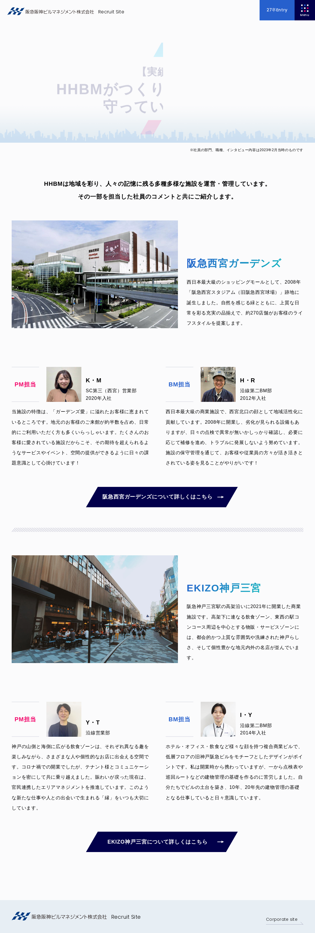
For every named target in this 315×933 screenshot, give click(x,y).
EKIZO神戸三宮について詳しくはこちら (157, 842)
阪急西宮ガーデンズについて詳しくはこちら (157, 497)
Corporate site (280, 919)
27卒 (277, 10)
